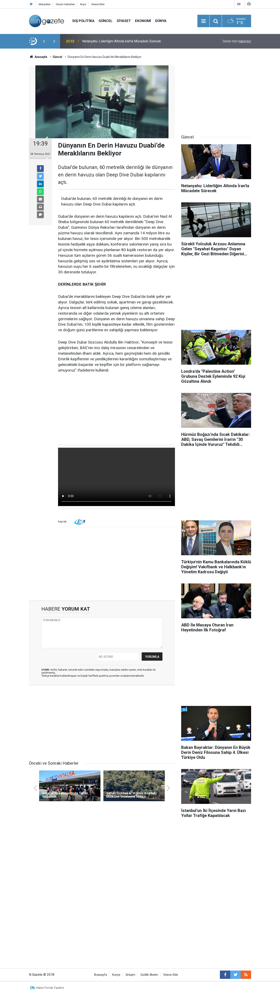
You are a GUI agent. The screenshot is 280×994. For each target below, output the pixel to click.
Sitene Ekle (97, 4)
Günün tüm (237, 41)
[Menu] (203, 21)
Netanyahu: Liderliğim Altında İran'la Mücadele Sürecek (121, 41)
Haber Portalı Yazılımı (50, 987)
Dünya (160, 21)
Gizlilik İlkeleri (149, 975)
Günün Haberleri (65, 4)
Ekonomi (143, 21)
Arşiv (83, 4)
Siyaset (124, 21)
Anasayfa (100, 975)
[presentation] (44, 41)
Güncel (106, 21)
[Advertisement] (116, 409)
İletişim (130, 975)
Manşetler (45, 4)
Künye (116, 975)
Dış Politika (83, 21)
